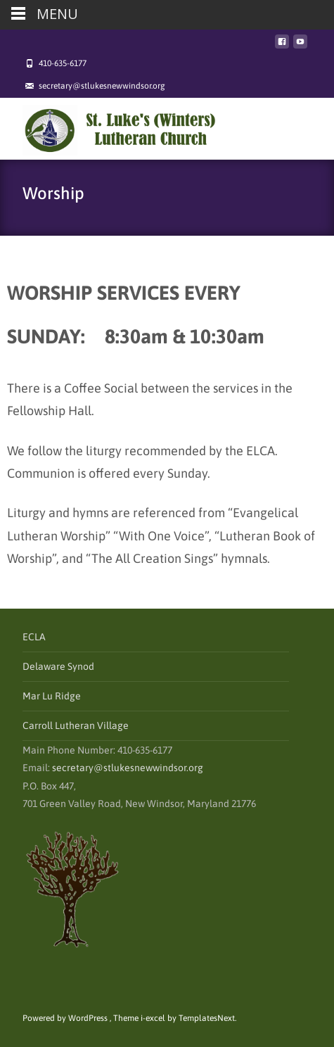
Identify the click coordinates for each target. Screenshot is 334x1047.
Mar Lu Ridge (52, 696)
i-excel (154, 1018)
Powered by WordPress (66, 1018)
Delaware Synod (58, 666)
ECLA (34, 636)
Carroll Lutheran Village (76, 725)
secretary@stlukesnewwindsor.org (127, 767)
